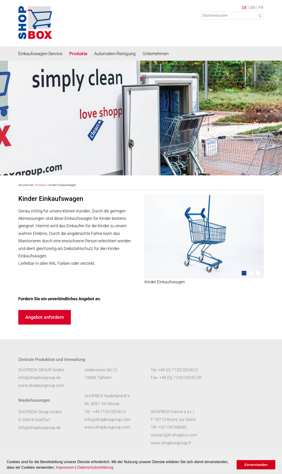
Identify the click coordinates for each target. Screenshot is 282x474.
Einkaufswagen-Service (40, 53)
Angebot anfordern (44, 317)
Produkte (78, 53)
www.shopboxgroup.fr (171, 442)
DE (244, 7)
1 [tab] (244, 273)
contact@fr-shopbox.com (174, 435)
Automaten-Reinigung (115, 53)
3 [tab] (258, 273)
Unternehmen (156, 53)
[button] (115, 468)
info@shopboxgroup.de (39, 377)
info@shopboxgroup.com (108, 419)
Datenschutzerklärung (95, 467)
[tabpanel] (204, 240)
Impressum (65, 467)
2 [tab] (251, 273)
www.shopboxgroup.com (41, 385)
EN (252, 7)
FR (260, 7)
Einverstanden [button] (255, 465)
